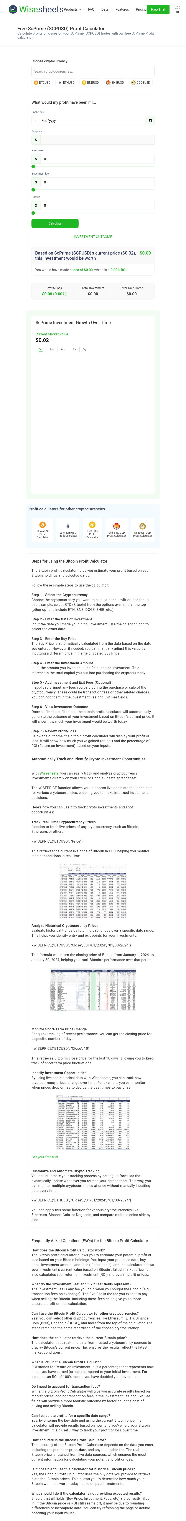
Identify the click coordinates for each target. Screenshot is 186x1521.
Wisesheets (49, 773)
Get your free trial (44, 1157)
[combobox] (93, 71)
